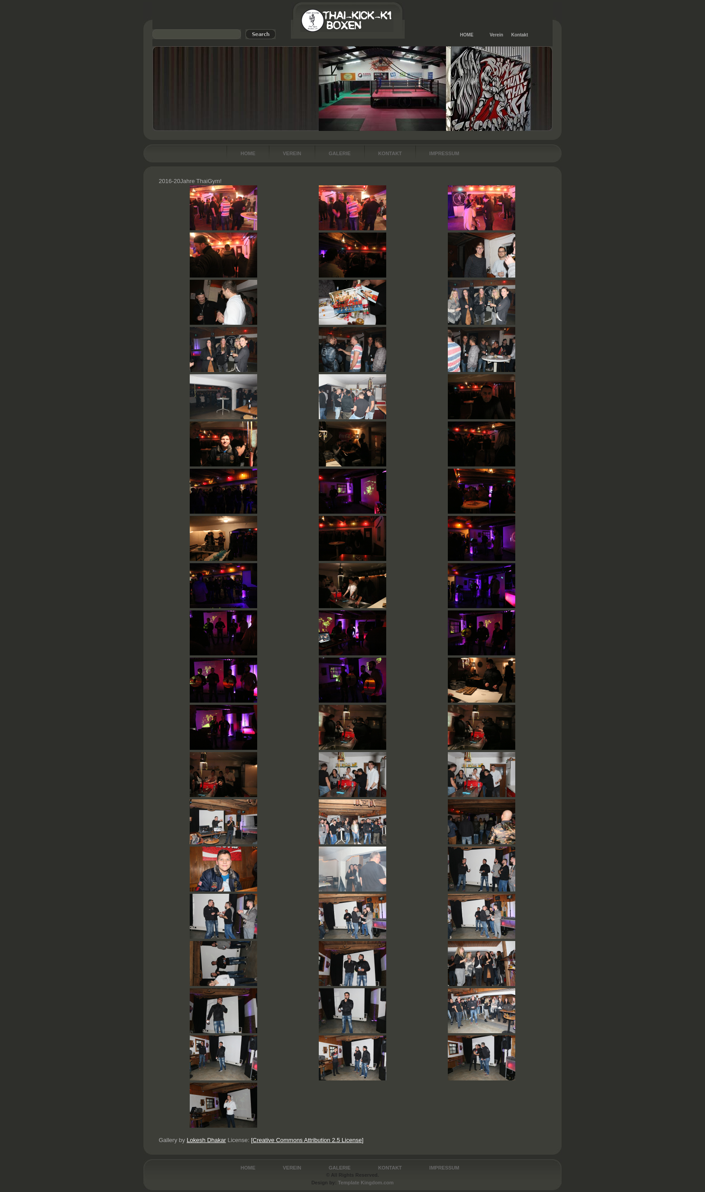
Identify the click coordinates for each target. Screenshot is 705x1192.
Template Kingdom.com (366, 1182)
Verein (496, 34)
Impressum (444, 153)
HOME (466, 34)
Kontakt (519, 34)
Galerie (340, 153)
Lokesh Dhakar (206, 1140)
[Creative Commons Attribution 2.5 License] (307, 1140)
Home (248, 153)
